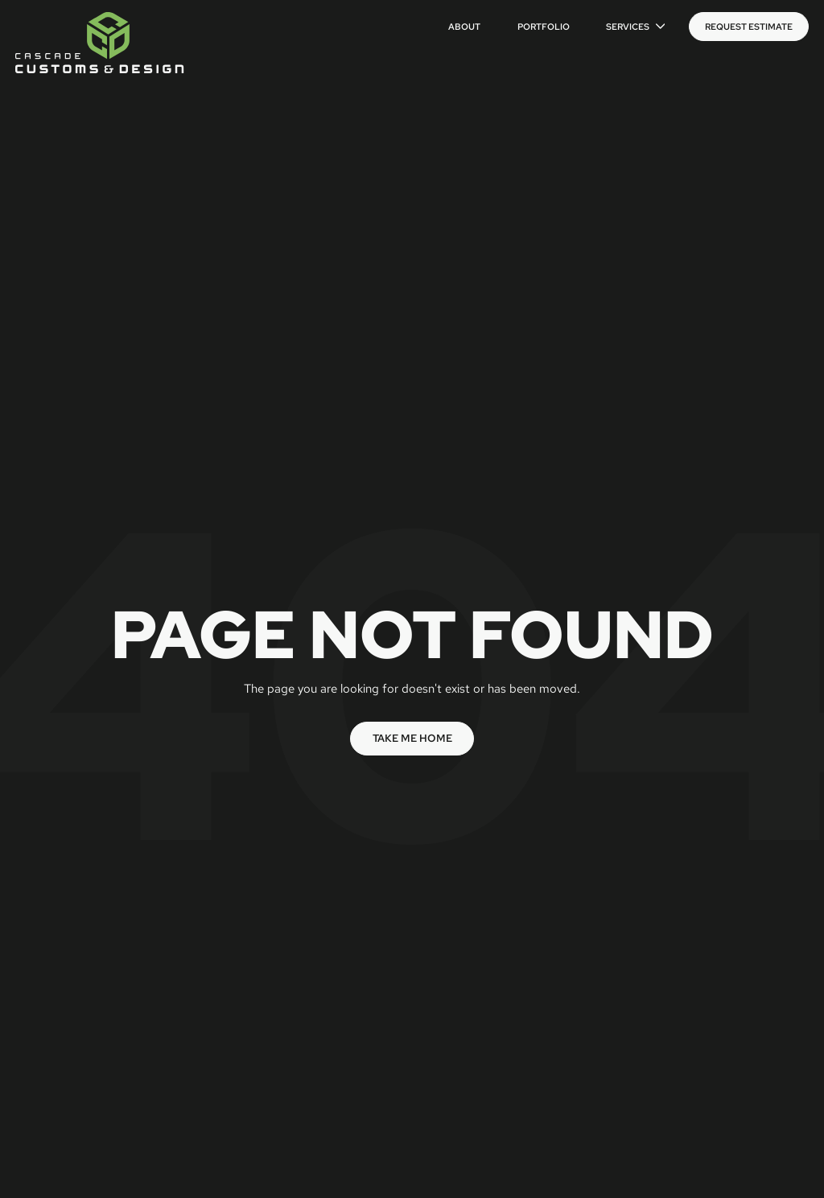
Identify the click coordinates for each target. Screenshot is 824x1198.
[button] (635, 26)
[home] (99, 42)
